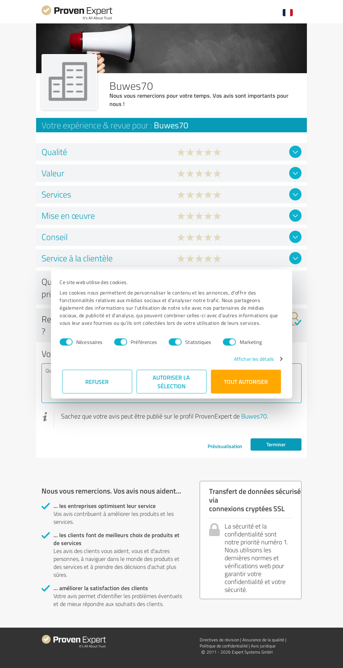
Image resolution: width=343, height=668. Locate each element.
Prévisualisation (225, 446)
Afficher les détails (251, 358)
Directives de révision (219, 640)
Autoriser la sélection (171, 381)
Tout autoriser (246, 381)
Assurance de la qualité (263, 640)
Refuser (97, 381)
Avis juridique (263, 646)
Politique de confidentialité (224, 646)
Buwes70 (254, 416)
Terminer (276, 444)
